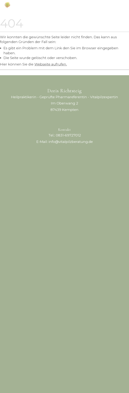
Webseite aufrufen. (50, 64)
